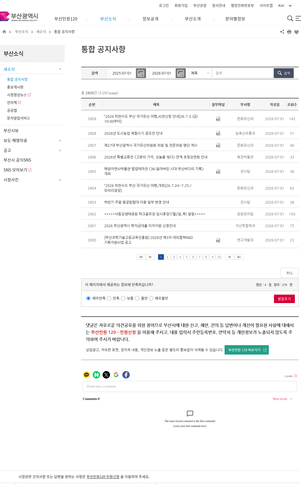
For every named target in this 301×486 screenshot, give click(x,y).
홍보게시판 (15, 87)
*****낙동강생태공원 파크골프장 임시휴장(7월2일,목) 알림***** (154, 214)
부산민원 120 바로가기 (244, 350)
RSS (290, 273)
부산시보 (11, 130)
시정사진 (11, 180)
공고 (7, 150)
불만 (144, 298)
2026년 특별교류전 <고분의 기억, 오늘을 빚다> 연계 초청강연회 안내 (155, 157)
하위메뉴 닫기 (59, 69)
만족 (116, 298)
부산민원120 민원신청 (103, 476)
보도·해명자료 (15, 140)
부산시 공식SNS (17, 160)
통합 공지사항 (64, 31)
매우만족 (99, 298)
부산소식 (21, 31)
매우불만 (161, 298)
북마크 (296, 31)
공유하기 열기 (282, 31)
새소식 (41, 31)
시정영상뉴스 (17, 94)
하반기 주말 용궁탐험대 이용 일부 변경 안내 (136, 202)
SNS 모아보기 (15, 170)
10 (219, 257)
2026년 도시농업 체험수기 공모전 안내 (133, 133)
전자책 (12, 102)
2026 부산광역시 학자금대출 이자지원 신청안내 (140, 226)
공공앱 (12, 110)
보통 (130, 298)
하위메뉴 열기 (59, 140)
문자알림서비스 (18, 118)
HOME (4, 32)
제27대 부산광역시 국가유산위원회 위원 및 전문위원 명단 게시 (150, 145)
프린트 (289, 31)
